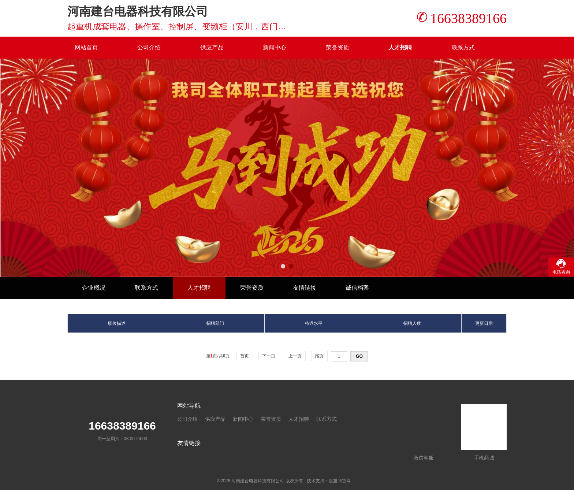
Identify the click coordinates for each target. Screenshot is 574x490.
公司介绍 (149, 47)
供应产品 (212, 47)
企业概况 (93, 288)
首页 (244, 356)
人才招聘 (400, 47)
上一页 (295, 356)
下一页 (269, 356)
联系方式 (463, 47)
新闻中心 (274, 47)
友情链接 (304, 288)
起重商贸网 (340, 480)
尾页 (319, 356)
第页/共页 (218, 356)
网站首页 (86, 47)
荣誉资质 (337, 47)
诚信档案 (357, 288)
